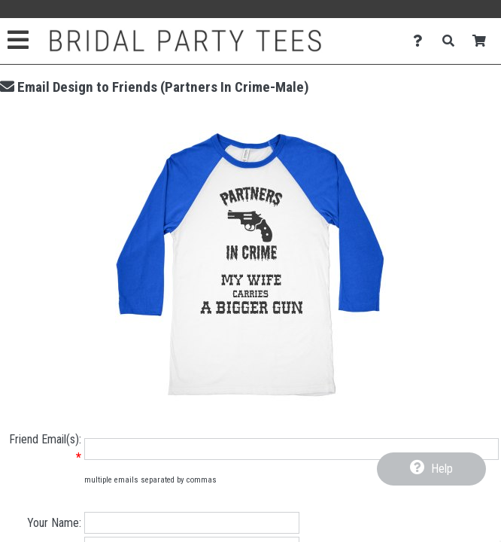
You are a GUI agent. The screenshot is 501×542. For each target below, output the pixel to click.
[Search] (452, 41)
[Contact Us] (421, 41)
